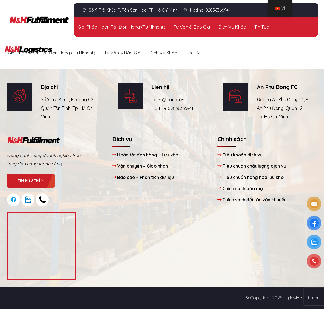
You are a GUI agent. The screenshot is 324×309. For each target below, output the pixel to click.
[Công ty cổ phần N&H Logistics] (41, 246)
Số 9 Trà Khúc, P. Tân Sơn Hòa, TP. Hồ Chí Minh (130, 10)
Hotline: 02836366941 (206, 10)
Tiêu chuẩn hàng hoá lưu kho (253, 177)
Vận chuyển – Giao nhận (142, 166)
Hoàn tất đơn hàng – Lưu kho (147, 155)
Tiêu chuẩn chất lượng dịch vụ (254, 166)
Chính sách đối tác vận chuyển (255, 200)
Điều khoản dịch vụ (242, 155)
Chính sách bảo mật (244, 188)
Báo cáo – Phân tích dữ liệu (145, 177)
